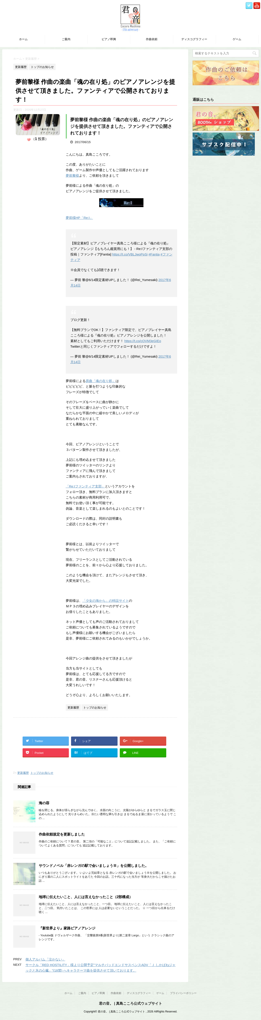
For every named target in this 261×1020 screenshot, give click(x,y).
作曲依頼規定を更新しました (62, 834)
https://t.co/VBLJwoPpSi (130, 254)
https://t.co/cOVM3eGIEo (142, 341)
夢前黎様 (72, 175)
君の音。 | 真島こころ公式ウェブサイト (130, 1003)
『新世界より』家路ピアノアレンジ (67, 928)
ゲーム (237, 39)
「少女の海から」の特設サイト (105, 600)
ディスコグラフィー (194, 39)
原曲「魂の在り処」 (101, 381)
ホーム (23, 39)
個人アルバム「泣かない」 (45, 959)
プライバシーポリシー (183, 993)
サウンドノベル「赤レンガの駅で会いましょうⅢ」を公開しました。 (94, 865)
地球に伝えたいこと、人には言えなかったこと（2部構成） (86, 897)
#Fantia (154, 254)
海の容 (44, 803)
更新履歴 (23, 772)
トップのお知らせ (41, 772)
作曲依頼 (151, 39)
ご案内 (66, 39)
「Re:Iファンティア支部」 (85, 486)
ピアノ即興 (109, 39)
